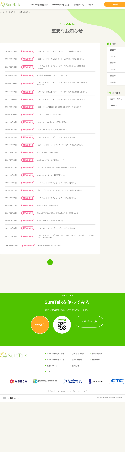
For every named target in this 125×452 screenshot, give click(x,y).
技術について (79, 5)
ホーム (2, 12)
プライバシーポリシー (65, 441)
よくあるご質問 (78, 404)
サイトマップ (83, 441)
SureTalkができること (60, 5)
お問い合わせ (77, 410)
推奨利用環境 (97, 404)
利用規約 (50, 441)
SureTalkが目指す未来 (39, 5)
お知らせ (12, 12)
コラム (90, 5)
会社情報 (95, 410)
